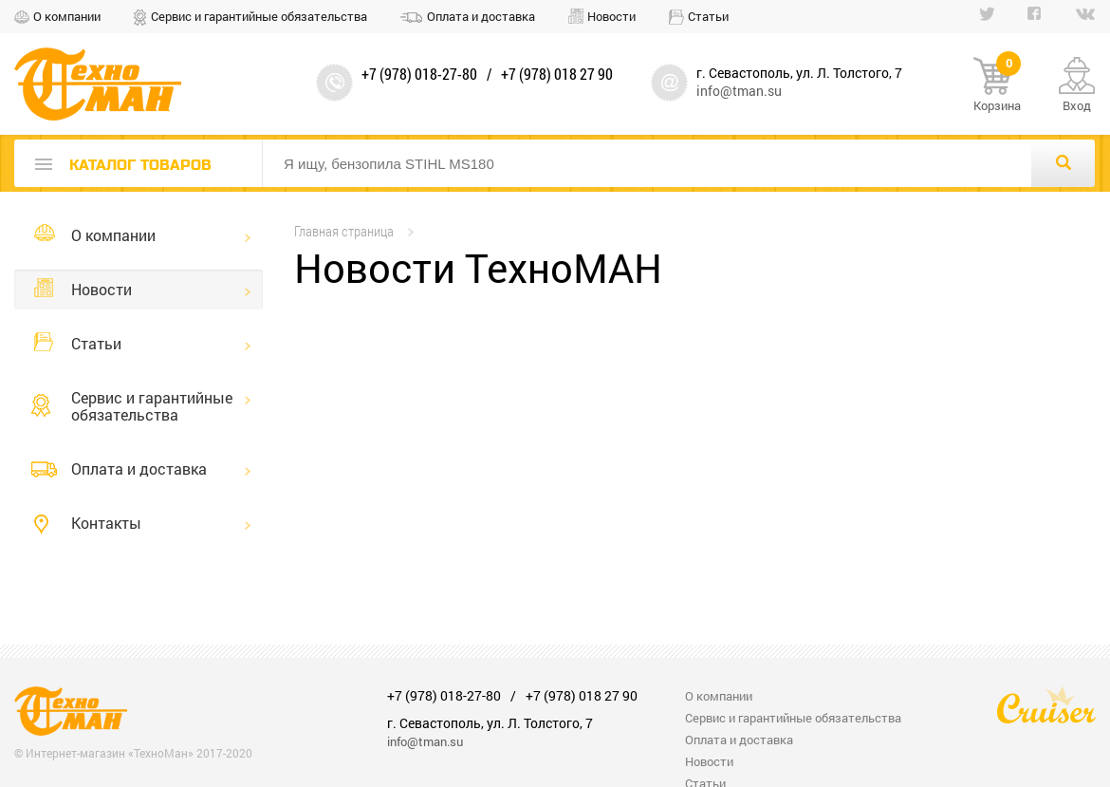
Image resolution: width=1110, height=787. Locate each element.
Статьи (708, 16)
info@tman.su (739, 91)
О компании (67, 16)
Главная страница (344, 231)
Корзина (997, 85)
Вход (1077, 105)
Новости (611, 16)
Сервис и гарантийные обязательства (259, 16)
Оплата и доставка (481, 16)
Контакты (106, 523)
